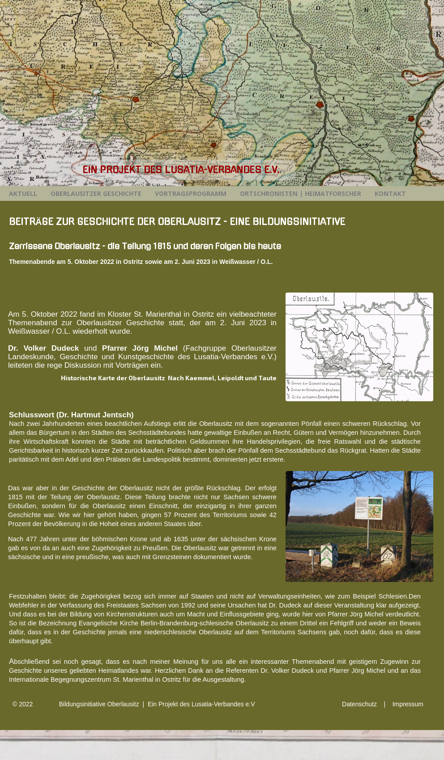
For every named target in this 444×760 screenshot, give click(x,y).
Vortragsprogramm (190, 193)
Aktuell (23, 193)
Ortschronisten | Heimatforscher (300, 193)
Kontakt (390, 193)
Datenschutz (359, 704)
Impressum (408, 704)
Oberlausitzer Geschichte (96, 193)
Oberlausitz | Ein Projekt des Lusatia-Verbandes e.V (180, 704)
